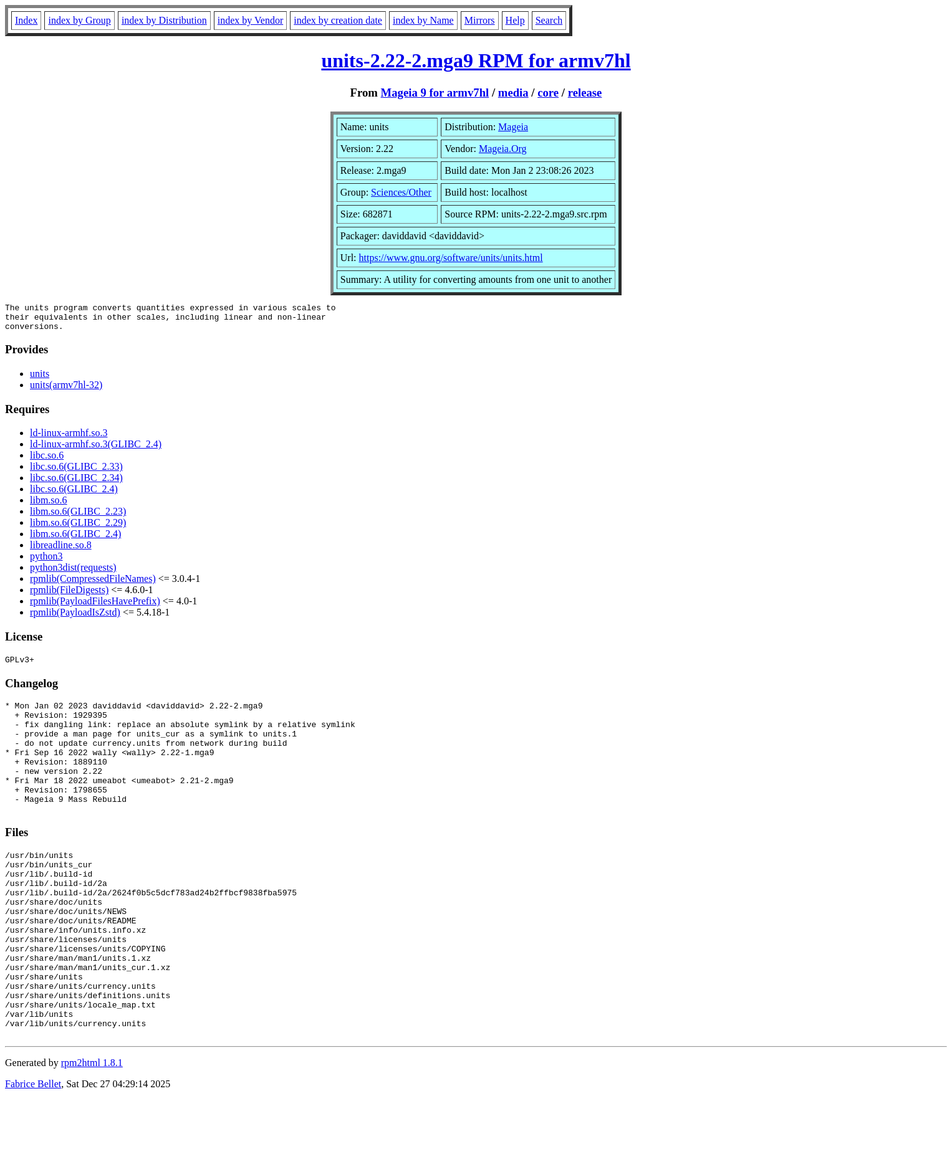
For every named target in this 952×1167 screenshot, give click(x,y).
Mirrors (479, 20)
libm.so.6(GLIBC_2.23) (78, 517)
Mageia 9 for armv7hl (435, 92)
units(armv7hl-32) (66, 390)
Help (515, 20)
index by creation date (338, 20)
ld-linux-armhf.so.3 (68, 438)
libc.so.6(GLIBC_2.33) (76, 472)
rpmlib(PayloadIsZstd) (75, 617)
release (585, 92)
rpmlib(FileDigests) (69, 595)
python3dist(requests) (73, 573)
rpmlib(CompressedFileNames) (93, 584)
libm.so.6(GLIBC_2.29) (78, 528)
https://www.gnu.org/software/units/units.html (451, 257)
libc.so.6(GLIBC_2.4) (74, 494)
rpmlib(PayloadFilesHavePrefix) (95, 606)
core (548, 92)
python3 (46, 561)
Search (549, 20)
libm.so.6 (48, 505)
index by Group (79, 20)
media (513, 92)
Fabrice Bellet (33, 1151)
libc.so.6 (47, 460)
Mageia (513, 126)
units (39, 379)
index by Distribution (164, 20)
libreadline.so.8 (61, 550)
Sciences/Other (401, 192)
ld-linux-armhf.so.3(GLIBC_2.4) (95, 449)
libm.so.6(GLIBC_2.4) (75, 539)
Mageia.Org (503, 148)
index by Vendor (250, 20)
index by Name (423, 20)
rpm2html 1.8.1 (92, 1130)
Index (26, 20)
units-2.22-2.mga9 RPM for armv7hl (475, 60)
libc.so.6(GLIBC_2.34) (76, 483)
